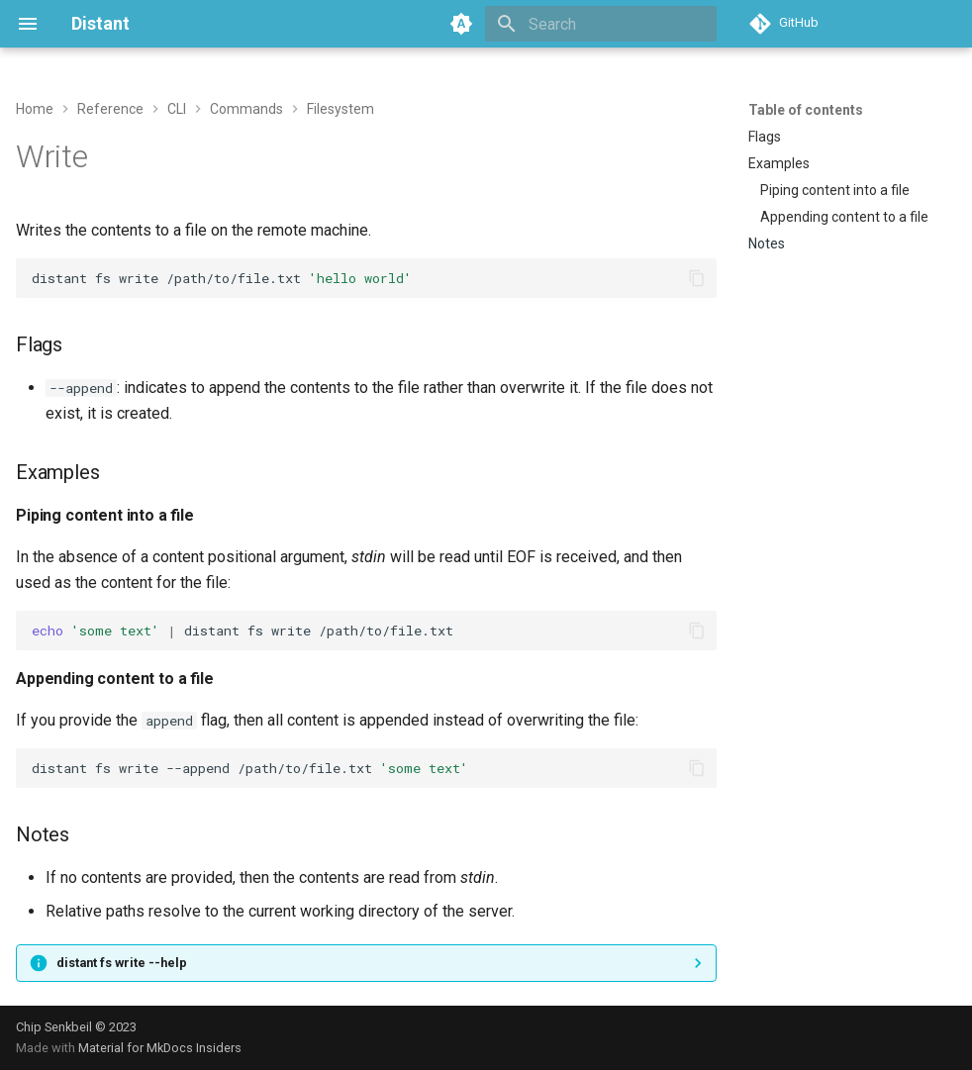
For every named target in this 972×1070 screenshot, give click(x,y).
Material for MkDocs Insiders (160, 1047)
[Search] (601, 24)
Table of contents (805, 110)
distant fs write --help (121, 962)
